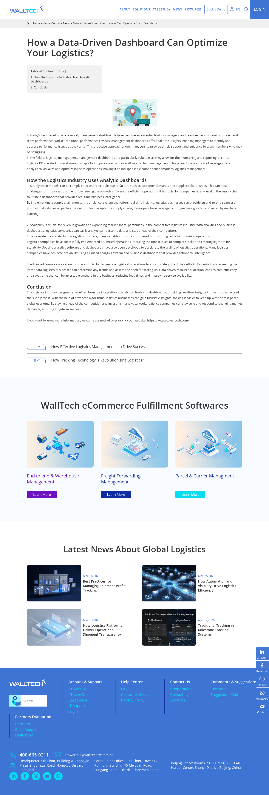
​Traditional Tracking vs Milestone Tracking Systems (216, 625)
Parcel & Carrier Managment (204, 476)
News (177, 9)
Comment (219, 682)
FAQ (124, 682)
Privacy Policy (132, 694)
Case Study (161, 9)
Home (36, 23)
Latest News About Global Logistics (134, 550)
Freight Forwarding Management (120, 479)
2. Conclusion (40, 87)
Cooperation (181, 682)
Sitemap (231, 790)
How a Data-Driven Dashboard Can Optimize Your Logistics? (115, 23)
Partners (22, 717)
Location (177, 694)
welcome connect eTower (100, 320)
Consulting (179, 688)
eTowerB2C (78, 682)
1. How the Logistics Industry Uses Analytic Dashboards (60, 79)
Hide (61, 71)
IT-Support (77, 699)
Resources (193, 9)
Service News (61, 23)
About (125, 9)
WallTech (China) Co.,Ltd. (44, 790)
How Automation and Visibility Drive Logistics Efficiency (217, 585)
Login (73, 705)
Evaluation (24, 729)
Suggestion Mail (224, 688)
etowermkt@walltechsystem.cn (89, 749)
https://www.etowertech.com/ (168, 320)
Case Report (25, 723)
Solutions (141, 9)
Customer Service (136, 688)
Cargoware (77, 694)
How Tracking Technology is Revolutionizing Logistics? (97, 360)
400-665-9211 (34, 749)
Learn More (42, 496)
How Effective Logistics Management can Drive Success (99, 346)
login (259, 9)
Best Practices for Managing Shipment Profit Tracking (104, 585)
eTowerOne (78, 688)
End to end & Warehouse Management (53, 479)
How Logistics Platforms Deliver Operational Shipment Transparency (102, 625)
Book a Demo (216, 9)
